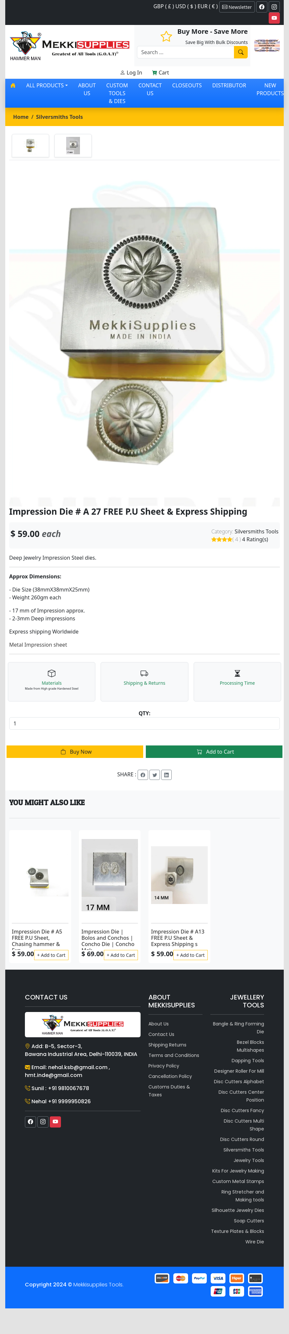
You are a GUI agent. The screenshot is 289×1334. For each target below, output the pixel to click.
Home (21, 116)
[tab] (30, 145)
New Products (270, 89)
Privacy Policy (163, 1066)
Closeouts (187, 85)
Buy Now (75, 751)
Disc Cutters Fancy (242, 1110)
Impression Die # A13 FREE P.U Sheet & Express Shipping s (177, 938)
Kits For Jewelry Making (238, 1171)
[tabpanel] (144, 333)
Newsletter (237, 7)
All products (45, 85)
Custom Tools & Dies (117, 93)
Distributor (229, 85)
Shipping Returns (167, 1045)
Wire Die (254, 1241)
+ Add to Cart (51, 955)
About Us (87, 89)
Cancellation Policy (170, 1076)
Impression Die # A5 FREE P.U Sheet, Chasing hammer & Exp (37, 941)
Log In (131, 72)
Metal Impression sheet (38, 644)
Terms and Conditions (173, 1055)
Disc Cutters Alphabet (239, 1081)
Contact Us (150, 89)
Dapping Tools (248, 1060)
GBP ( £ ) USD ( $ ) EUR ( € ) (185, 6)
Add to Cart (214, 751)
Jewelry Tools (249, 1160)
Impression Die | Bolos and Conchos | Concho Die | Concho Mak (108, 941)
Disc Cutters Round (242, 1139)
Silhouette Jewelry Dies (238, 1210)
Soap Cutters (249, 1220)
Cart (160, 72)
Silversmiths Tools (59, 116)
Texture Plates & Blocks (237, 1231)
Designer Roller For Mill (239, 1071)
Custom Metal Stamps (238, 1181)
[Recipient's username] (185, 52)
